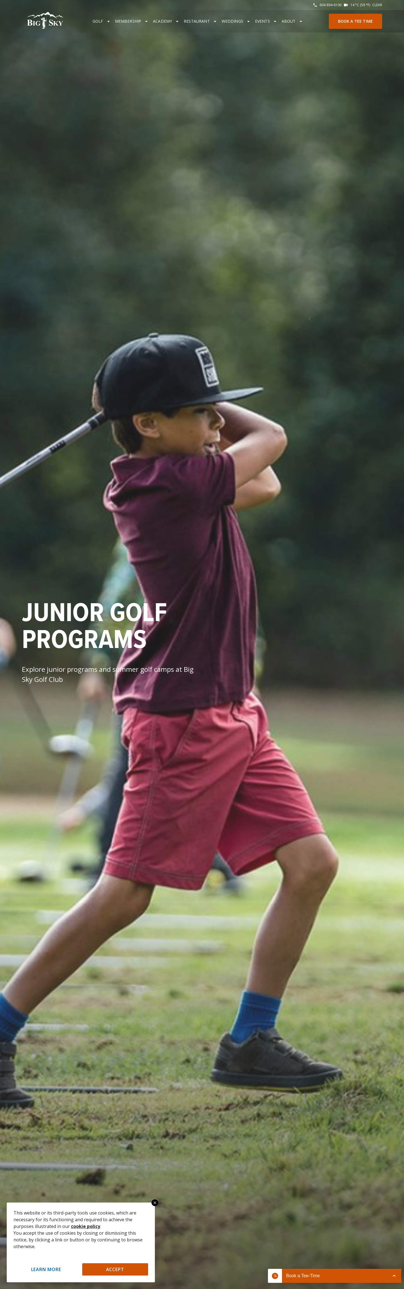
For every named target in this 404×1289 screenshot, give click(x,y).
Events (262, 21)
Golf (98, 21)
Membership (128, 21)
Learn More (46, 1269)
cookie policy (85, 1226)
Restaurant (197, 21)
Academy (162, 21)
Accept (115, 1269)
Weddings (232, 21)
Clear (377, 5)
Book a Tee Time (355, 21)
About (289, 21)
